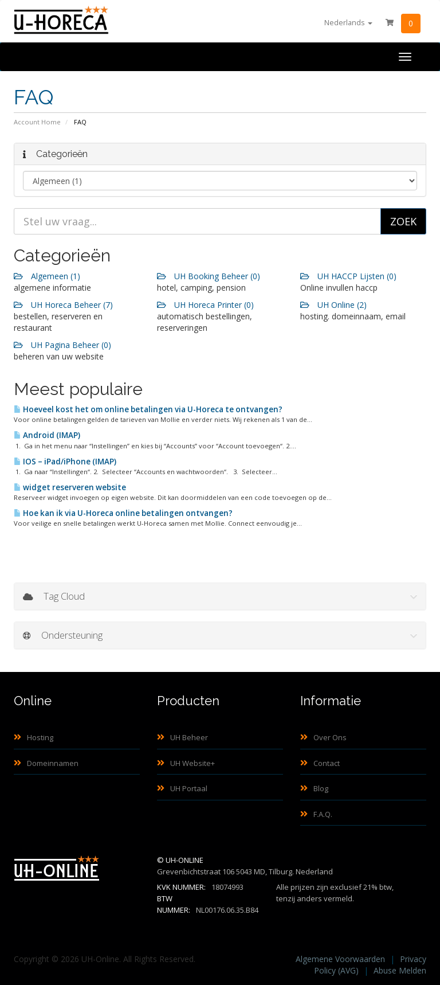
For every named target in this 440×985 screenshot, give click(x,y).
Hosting (33, 737)
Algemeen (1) (47, 276)
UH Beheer (182, 737)
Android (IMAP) (47, 435)
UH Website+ (186, 763)
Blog (314, 788)
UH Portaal (182, 788)
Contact (320, 763)
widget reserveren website (70, 487)
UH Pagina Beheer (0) (62, 344)
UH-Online (184, 860)
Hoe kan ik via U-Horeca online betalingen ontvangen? (123, 513)
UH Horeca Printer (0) (205, 304)
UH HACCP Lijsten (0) (348, 276)
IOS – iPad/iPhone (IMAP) (65, 461)
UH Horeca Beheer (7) (63, 304)
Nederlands (348, 23)
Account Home (37, 122)
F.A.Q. (316, 814)
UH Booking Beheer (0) (208, 276)
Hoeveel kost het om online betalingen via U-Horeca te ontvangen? (148, 409)
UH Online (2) (333, 304)
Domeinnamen (46, 763)
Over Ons (323, 737)
